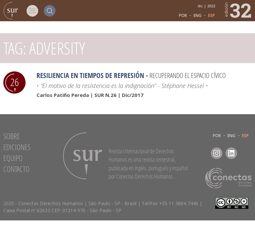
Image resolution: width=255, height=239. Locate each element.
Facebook (202, 153)
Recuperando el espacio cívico (187, 75)
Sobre (11, 136)
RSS (246, 153)
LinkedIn (231, 153)
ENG (198, 16)
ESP (211, 16)
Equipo (13, 158)
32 (237, 10)
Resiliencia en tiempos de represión (90, 75)
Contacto (16, 169)
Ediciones (17, 147)
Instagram (216, 153)
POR (183, 16)
